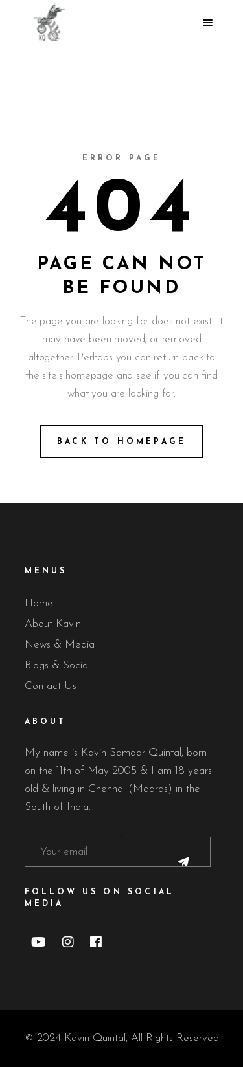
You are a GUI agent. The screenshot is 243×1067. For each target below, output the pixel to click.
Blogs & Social (57, 665)
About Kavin (53, 624)
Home (39, 603)
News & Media (60, 644)
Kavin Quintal (95, 1038)
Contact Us (50, 686)
